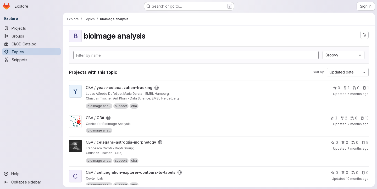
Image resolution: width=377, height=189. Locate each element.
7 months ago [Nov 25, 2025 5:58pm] (358, 148)
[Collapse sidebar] (31, 182)
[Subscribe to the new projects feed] (364, 35)
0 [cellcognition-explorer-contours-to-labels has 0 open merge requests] (354, 172)
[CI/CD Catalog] (31, 44)
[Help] (31, 173)
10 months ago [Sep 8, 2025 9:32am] (357, 179)
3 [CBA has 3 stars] (333, 118)
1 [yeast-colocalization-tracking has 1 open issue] (366, 88)
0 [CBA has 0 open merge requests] (353, 118)
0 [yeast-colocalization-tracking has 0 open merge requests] (355, 88)
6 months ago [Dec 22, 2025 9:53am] (358, 94)
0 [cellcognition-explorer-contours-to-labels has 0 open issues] (365, 172)
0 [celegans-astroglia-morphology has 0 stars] (334, 142)
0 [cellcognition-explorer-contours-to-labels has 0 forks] (344, 172)
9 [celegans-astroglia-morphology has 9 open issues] (365, 142)
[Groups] (31, 36)
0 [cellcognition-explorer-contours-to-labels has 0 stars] (334, 172)
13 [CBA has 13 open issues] (365, 118)
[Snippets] (31, 59)
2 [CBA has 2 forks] (343, 118)
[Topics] (31, 51)
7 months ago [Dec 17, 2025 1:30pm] (358, 124)
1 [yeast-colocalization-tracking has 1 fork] (346, 88)
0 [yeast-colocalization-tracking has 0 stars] (336, 88)
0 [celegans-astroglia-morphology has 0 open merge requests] (354, 142)
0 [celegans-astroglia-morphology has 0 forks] (344, 142)
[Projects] (31, 28)
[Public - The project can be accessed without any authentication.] (156, 88)
